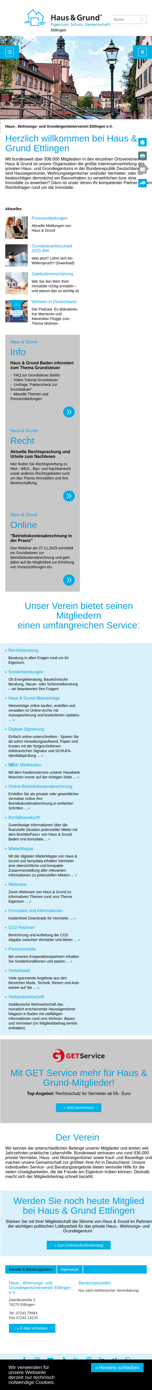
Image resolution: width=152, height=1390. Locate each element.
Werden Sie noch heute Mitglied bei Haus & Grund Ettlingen (78, 1206)
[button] (78, 1107)
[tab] (30, 1269)
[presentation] (30, 1269)
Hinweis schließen (119, 1367)
